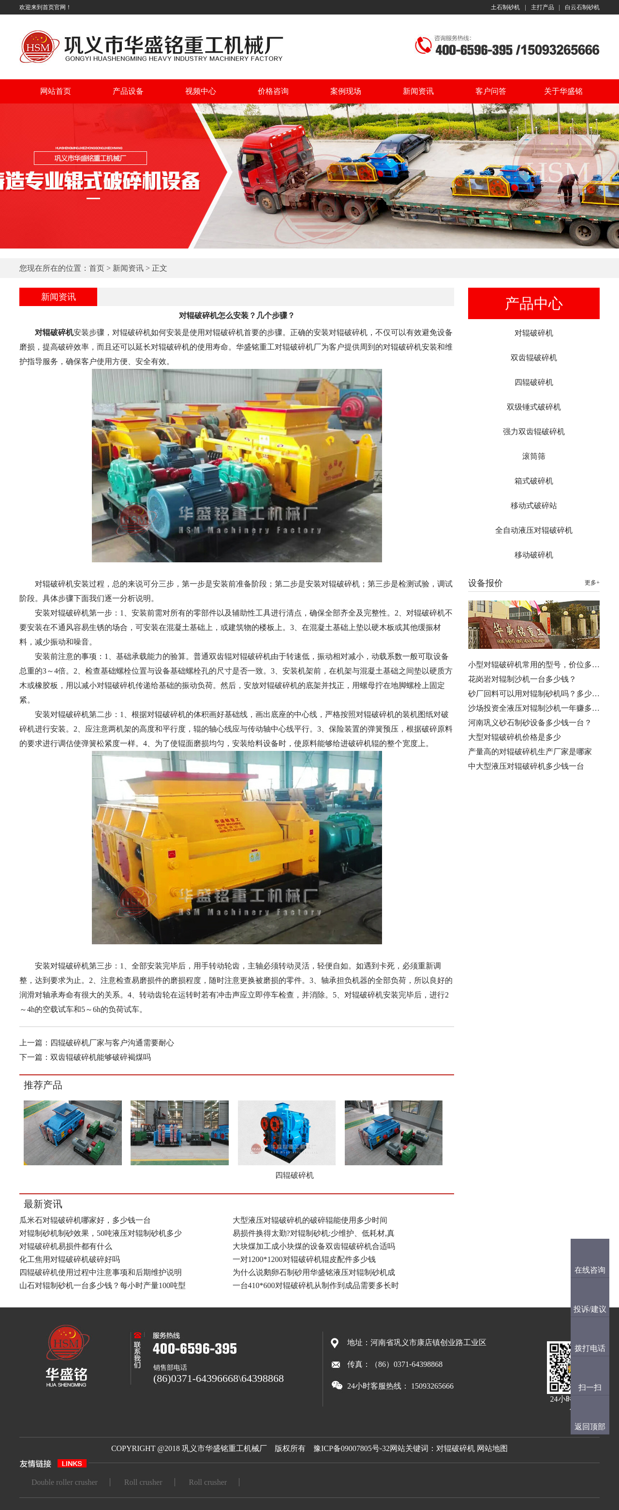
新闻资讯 (418, 91)
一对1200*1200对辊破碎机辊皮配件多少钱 (304, 1259)
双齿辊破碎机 (534, 357)
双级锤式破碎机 (534, 407)
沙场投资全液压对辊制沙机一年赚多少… (537, 708)
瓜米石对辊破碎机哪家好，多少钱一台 (85, 1220)
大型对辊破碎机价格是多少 (514, 737)
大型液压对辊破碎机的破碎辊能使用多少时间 (310, 1220)
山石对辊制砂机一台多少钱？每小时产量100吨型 (102, 1285)
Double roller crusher (64, 1482)
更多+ (592, 582)
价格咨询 (273, 91)
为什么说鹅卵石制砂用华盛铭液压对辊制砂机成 (314, 1272)
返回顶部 (590, 1426)
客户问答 (490, 91)
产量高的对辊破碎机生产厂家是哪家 (530, 752)
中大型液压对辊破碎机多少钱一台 (526, 766)
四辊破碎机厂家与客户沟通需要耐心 (112, 1043)
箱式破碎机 (534, 481)
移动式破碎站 (534, 505)
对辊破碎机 (534, 333)
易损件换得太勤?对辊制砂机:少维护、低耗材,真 (314, 1233)
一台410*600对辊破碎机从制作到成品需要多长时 (316, 1285)
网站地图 (492, 1448)
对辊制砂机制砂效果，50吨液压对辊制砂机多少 (100, 1233)
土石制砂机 (505, 7)
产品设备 (128, 91)
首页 (96, 268)
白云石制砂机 (582, 7)
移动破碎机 (534, 555)
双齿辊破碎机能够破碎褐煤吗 (100, 1057)
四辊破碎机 (534, 382)
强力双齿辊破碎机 (534, 431)
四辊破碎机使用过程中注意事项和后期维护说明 (100, 1272)
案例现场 (345, 91)
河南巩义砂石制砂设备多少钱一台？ (530, 722)
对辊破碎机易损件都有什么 (65, 1246)
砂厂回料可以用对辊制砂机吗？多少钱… (537, 693)
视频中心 (200, 91)
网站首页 (55, 91)
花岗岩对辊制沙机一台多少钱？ (522, 679)
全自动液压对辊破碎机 (534, 530)
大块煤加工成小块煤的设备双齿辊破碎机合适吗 (314, 1246)
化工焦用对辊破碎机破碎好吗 (69, 1259)
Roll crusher (143, 1482)
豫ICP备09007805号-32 (351, 1448)
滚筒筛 (533, 456)
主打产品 (542, 7)
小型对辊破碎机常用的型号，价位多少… (537, 664)
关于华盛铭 (563, 91)
